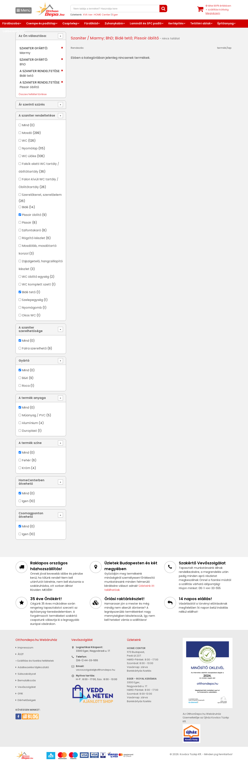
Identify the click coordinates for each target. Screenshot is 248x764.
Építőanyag (225, 23)
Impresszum (24, 647)
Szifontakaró (31, 230)
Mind (25, 125)
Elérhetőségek (26, 700)
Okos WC (29, 315)
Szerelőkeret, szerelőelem (42, 194)
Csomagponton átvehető (31, 515)
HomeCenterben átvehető (31, 482)
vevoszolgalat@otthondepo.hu (95, 670)
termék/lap (224, 48)
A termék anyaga (32, 398)
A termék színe (30, 443)
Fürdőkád (91, 23)
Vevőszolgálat (26, 687)
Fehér (26, 460)
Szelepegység (32, 300)
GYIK (19, 693)
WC (24, 140)
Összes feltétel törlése (33, 94)
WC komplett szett (36, 284)
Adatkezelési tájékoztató (32, 667)
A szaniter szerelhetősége (31, 329)
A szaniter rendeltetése (37, 115)
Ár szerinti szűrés (32, 104)
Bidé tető (29, 292)
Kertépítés (175, 23)
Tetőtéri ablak (200, 23)
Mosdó (27, 133)
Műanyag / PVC (34, 415)
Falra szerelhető (34, 348)
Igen (25, 501)
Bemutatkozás (26, 680)
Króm (26, 468)
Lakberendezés (13, 31)
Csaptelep (70, 23)
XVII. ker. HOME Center (96, 14)
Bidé (25, 207)
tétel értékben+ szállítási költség (218, 9)
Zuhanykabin (114, 23)
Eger (115, 14)
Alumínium (30, 423)
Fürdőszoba (10, 23)
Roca (26, 385)
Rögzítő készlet (33, 238)
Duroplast (29, 430)
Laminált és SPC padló (146, 23)
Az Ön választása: (32, 36)
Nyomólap (30, 148)
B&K (25, 378)
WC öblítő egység (35, 276)
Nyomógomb (32, 307)
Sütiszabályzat (26, 674)
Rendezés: (77, 48)
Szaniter (78, 38)
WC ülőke (29, 156)
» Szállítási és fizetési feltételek (35, 661)
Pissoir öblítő (31, 215)
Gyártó (24, 361)
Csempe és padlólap (41, 23)
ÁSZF (20, 654)
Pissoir (26, 222)
